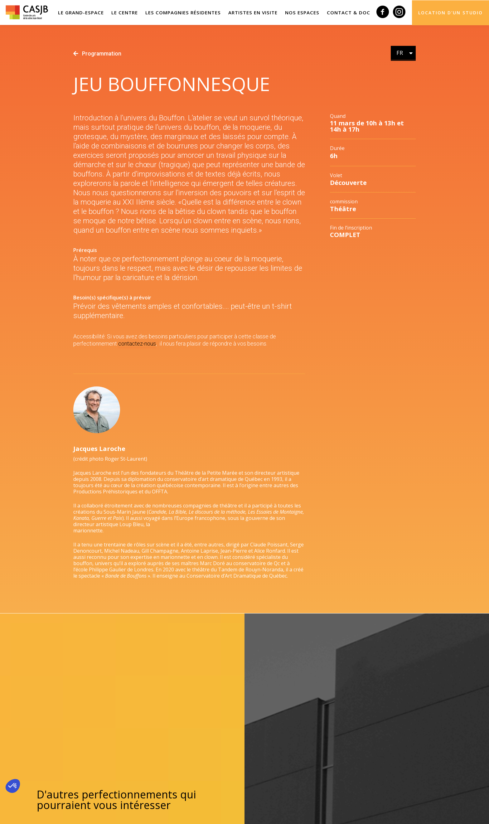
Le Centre (130, 12)
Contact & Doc (349, 12)
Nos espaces (304, 12)
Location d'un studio (450, 12)
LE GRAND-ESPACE (86, 12)
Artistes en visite (256, 12)
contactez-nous (137, 343)
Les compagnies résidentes (187, 12)
